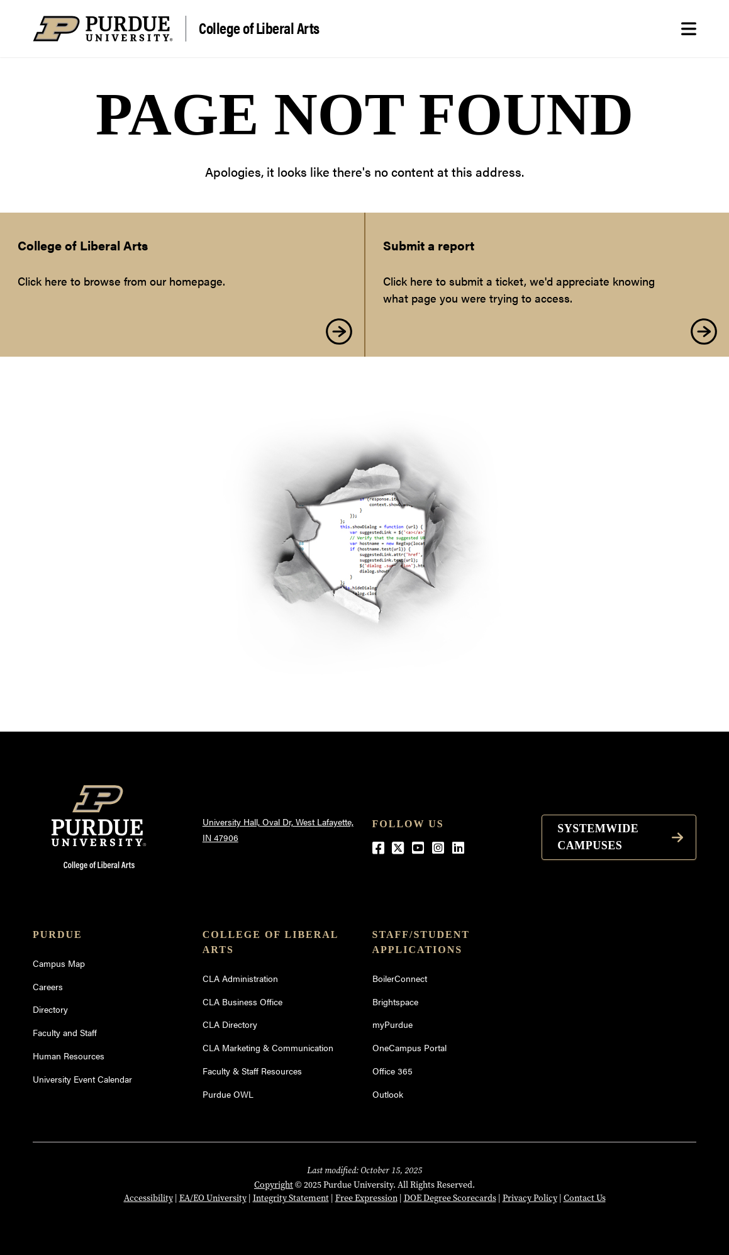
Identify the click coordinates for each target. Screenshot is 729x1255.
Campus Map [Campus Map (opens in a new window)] (59, 963)
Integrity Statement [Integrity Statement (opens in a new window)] (291, 1197)
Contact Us (585, 1197)
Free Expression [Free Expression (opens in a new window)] (366, 1197)
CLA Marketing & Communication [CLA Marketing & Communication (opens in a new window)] (268, 1047)
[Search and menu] (688, 29)
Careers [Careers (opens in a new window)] (48, 986)
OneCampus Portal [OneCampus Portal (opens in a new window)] (409, 1047)
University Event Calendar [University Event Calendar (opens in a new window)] (82, 1079)
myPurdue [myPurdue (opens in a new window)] (392, 1024)
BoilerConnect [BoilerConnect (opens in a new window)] (399, 978)
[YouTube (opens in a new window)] (418, 847)
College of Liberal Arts (259, 27)
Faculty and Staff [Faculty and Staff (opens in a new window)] (65, 1032)
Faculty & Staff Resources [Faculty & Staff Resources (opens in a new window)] (252, 1070)
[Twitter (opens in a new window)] (398, 847)
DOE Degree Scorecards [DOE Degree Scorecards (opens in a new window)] (450, 1197)
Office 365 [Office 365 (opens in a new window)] (392, 1070)
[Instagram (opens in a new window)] (438, 847)
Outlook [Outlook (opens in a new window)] (387, 1094)
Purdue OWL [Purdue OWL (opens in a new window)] (228, 1094)
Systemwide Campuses (597, 837)
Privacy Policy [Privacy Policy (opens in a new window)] (530, 1197)
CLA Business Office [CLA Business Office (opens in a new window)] (242, 1001)
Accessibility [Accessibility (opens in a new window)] (148, 1197)
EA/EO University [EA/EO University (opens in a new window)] (213, 1197)
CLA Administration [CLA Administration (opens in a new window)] (240, 978)
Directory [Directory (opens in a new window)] (50, 1009)
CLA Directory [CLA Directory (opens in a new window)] (230, 1024)
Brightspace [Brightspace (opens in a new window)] (395, 1001)
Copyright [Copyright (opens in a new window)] (273, 1184)
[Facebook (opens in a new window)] (378, 847)
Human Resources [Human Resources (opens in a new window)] (68, 1055)
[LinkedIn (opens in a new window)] (458, 847)
